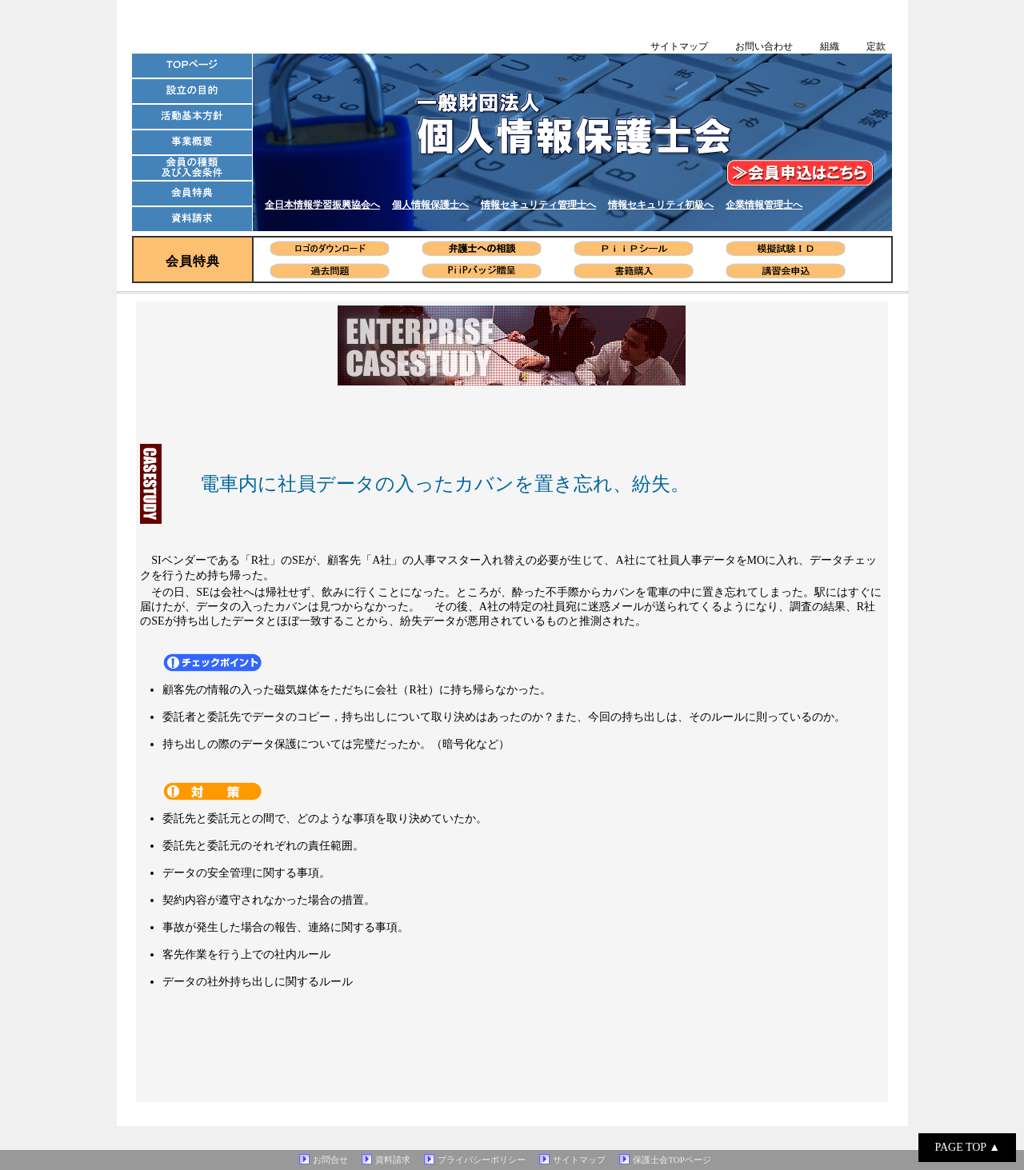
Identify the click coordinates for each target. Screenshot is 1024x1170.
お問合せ (330, 1159)
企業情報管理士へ (764, 204)
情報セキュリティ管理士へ (538, 204)
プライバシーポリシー (482, 1159)
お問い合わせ (764, 46)
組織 (829, 46)
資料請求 (392, 1159)
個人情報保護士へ (430, 204)
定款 (876, 46)
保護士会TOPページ (672, 1159)
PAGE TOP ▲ (967, 1147)
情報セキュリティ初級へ (661, 204)
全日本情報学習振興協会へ (322, 204)
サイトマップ (679, 46)
